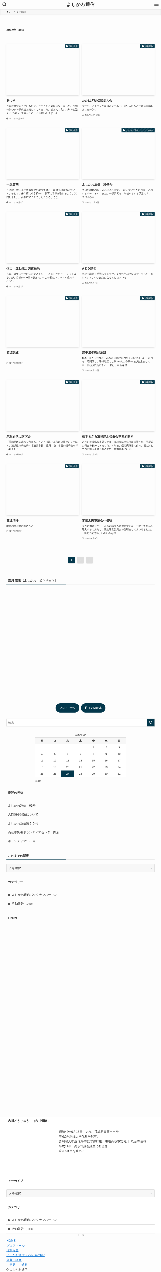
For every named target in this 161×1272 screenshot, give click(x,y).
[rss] (82, 1235)
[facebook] (78, 1235)
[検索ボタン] (4, 4)
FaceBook (93, 707)
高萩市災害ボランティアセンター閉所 (33, 832)
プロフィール (67, 707)
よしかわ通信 (80, 4)
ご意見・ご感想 (17, 1264)
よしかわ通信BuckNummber (25, 1255)
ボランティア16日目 (22, 841)
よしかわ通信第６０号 (23, 823)
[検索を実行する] (151, 722)
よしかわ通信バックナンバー (34, 894)
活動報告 (22, 903)
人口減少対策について (23, 814)
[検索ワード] (80, 722)
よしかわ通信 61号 (22, 805)
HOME (10, 1240)
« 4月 (38, 780)
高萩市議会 (14, 1260)
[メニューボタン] (156, 4)
